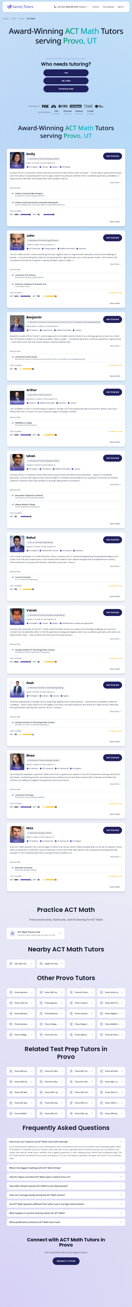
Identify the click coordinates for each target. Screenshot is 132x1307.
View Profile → (116, 221)
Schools (95, 7)
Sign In (121, 7)
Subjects (84, 7)
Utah (13, 18)
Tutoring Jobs (108, 7)
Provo (21, 18)
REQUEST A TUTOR (66, 1261)
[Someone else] (66, 88)
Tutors (5, 18)
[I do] (66, 72)
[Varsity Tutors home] (20, 7)
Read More (116, 182)
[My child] (66, 80)
